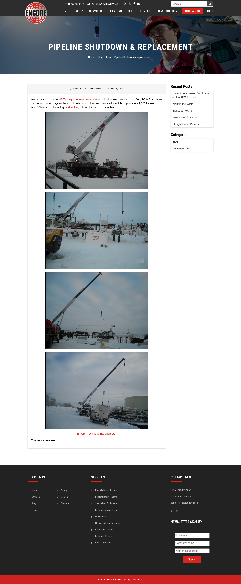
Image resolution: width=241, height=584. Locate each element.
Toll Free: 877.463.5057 (181, 496)
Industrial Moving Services (107, 510)
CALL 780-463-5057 (74, 3)
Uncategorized (181, 148)
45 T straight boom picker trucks (78, 99)
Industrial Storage (103, 536)
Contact (146, 11)
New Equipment (168, 11)
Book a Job (192, 11)
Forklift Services (103, 542)
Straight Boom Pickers (185, 124)
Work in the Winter (183, 104)
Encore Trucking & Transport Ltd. (96, 433)
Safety (79, 11)
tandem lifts (71, 107)
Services (95, 11)
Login (210, 11)
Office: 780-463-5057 (181, 490)
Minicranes (100, 516)
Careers (116, 11)
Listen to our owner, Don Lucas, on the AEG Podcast (191, 95)
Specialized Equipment (106, 503)
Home (64, 11)
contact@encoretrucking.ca (102, 3)
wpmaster (77, 89)
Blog (131, 11)
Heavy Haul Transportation (108, 523)
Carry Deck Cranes (104, 529)
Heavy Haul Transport (185, 117)
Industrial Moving (182, 110)
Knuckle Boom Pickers (106, 490)
